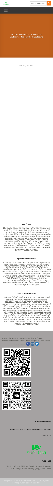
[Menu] (5, 10)
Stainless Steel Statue (20, 429)
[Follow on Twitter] (37, 344)
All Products (24, 34)
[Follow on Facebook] (28, 344)
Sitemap (15, 483)
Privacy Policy (24, 483)
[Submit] (49, 3)
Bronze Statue (36, 483)
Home (14, 34)
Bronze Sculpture (37, 429)
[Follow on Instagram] (33, 344)
